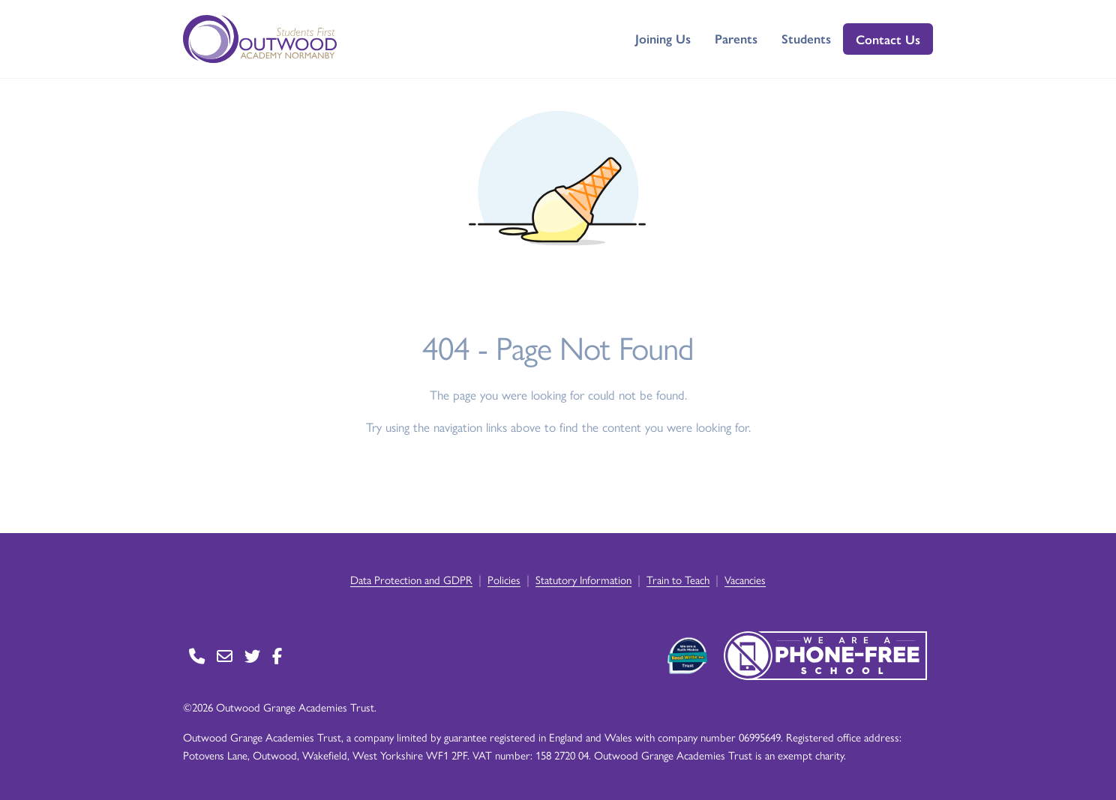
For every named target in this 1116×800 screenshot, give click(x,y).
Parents (736, 38)
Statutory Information (584, 579)
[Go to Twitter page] (252, 656)
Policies (504, 579)
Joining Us (663, 38)
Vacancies (745, 579)
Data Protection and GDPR (411, 579)
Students (806, 38)
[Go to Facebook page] (277, 656)
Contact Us (888, 39)
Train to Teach (678, 579)
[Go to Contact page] (197, 656)
